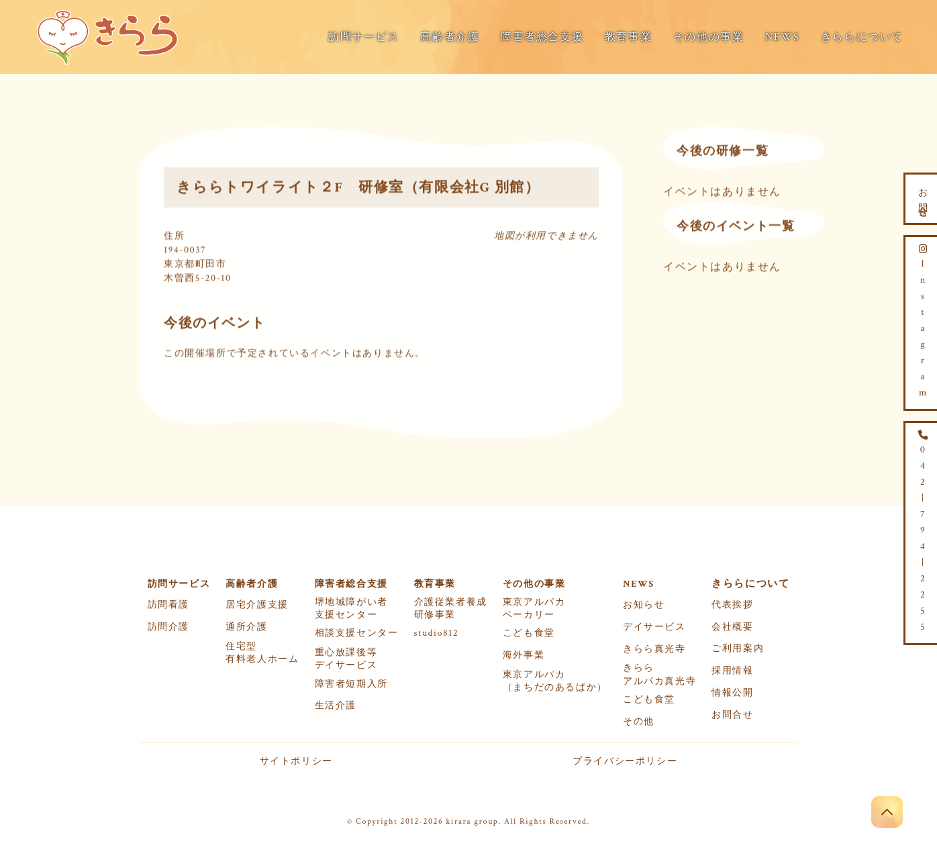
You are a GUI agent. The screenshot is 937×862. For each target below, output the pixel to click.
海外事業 (523, 655)
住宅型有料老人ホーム (262, 652)
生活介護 (335, 706)
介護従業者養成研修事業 (450, 608)
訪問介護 (168, 627)
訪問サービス (363, 37)
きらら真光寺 (654, 649)
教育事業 (628, 37)
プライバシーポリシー (625, 761)
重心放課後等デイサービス (346, 658)
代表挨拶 (732, 605)
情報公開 (732, 693)
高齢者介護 (449, 37)
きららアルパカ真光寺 (659, 674)
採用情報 (732, 671)
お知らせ (643, 605)
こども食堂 (529, 633)
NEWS (782, 37)
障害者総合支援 (542, 37)
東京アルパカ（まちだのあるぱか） (555, 681)
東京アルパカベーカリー (534, 608)
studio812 (436, 633)
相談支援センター (357, 633)
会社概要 (732, 627)
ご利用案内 (737, 648)
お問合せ (732, 715)
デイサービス (654, 627)
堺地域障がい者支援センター (351, 608)
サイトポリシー (296, 761)
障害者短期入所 (351, 684)
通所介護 (246, 627)
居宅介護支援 (257, 605)
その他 (638, 722)
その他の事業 (708, 37)
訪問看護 (168, 605)
